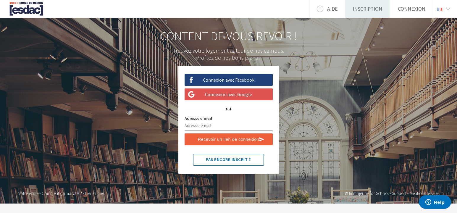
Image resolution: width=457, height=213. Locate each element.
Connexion (411, 9)
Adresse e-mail (198, 118)
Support (399, 193)
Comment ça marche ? (62, 193)
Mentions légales (424, 193)
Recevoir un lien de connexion (228, 139)
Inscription (367, 9)
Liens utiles (94, 193)
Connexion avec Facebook (228, 80)
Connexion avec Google (228, 94)
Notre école (28, 193)
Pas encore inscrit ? (228, 159)
